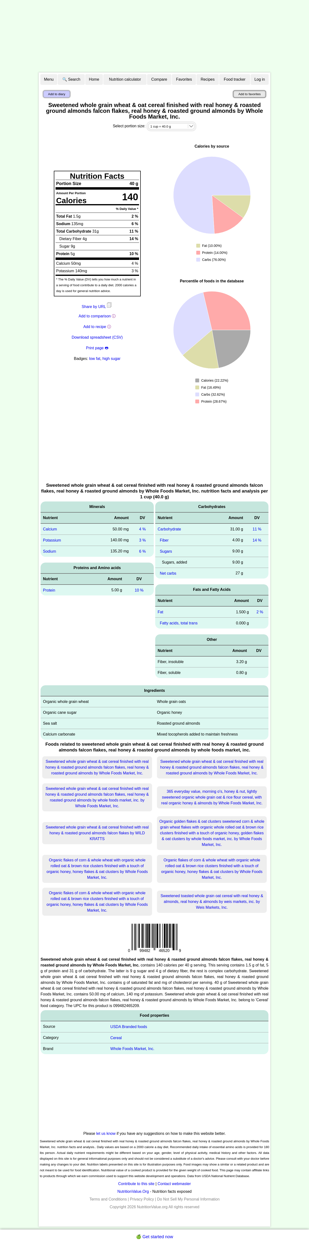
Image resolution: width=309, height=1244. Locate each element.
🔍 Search (71, 79)
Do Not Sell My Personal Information (188, 1199)
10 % (139, 590)
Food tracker (235, 79)
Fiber (164, 540)
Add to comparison (95, 316)
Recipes (208, 79)
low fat (94, 359)
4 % (142, 529)
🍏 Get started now (154, 1236)
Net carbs (168, 573)
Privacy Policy (142, 1199)
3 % (142, 540)
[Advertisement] (154, 36)
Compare (159, 79)
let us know (106, 1133)
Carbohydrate (169, 529)
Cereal (116, 1038)
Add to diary (56, 94)
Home (94, 79)
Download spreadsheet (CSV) (97, 337)
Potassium (52, 540)
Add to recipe (94, 327)
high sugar (111, 359)
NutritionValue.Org (133, 1191)
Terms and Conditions (108, 1199)
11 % (257, 529)
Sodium (49, 551)
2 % (260, 612)
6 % (142, 551)
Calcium (50, 529)
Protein (49, 590)
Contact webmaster (174, 1184)
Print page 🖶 (97, 348)
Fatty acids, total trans (179, 623)
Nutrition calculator (125, 79)
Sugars (166, 551)
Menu (49, 79)
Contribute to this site (136, 1184)
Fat (160, 612)
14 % (257, 540)
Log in (259, 79)
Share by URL (97, 307)
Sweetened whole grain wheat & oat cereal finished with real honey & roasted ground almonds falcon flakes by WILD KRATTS (97, 833)
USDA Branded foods (128, 1027)
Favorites (184, 79)
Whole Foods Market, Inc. (132, 1049)
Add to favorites (249, 94)
